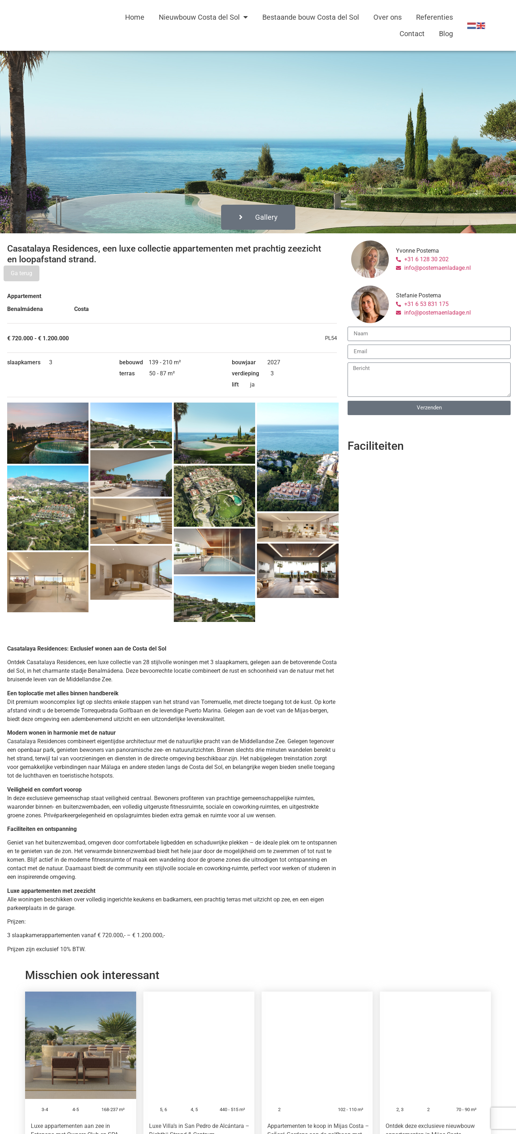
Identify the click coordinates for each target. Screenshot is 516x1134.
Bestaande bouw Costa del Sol (310, 17)
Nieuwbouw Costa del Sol (203, 17)
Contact (412, 33)
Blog (446, 33)
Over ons (387, 17)
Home (134, 17)
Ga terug (21, 273)
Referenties (434, 17)
